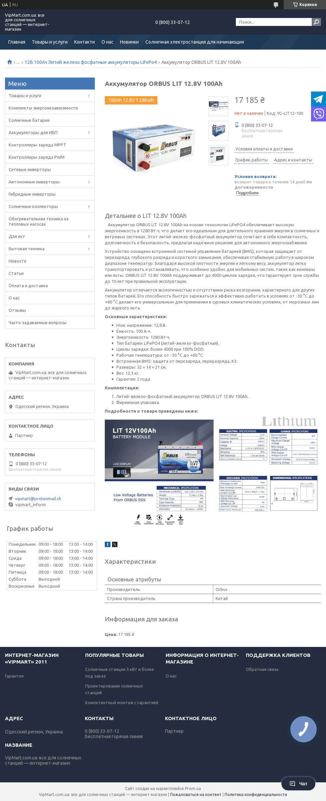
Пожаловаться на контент (196, 794)
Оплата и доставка (28, 285)
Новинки (129, 42)
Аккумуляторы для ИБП (33, 132)
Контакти (84, 42)
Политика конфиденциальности (256, 794)
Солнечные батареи (29, 120)
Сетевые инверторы (30, 169)
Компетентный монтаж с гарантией (121, 702)
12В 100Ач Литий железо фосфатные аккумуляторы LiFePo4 (91, 62)
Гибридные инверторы (32, 194)
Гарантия (14, 676)
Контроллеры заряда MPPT (37, 144)
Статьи (16, 273)
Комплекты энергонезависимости (43, 107)
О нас (107, 42)
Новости (17, 261)
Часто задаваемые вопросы (38, 322)
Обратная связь (262, 669)
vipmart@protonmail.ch (38, 498)
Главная (16, 42)
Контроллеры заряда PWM (37, 157)
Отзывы (17, 310)
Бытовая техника (27, 248)
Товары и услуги (50, 42)
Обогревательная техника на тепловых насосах (39, 221)
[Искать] (316, 22)
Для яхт (17, 236)
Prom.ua (193, 788)
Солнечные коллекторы (33, 206)
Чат (298, 784)
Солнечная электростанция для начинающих (194, 42)
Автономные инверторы (34, 181)
